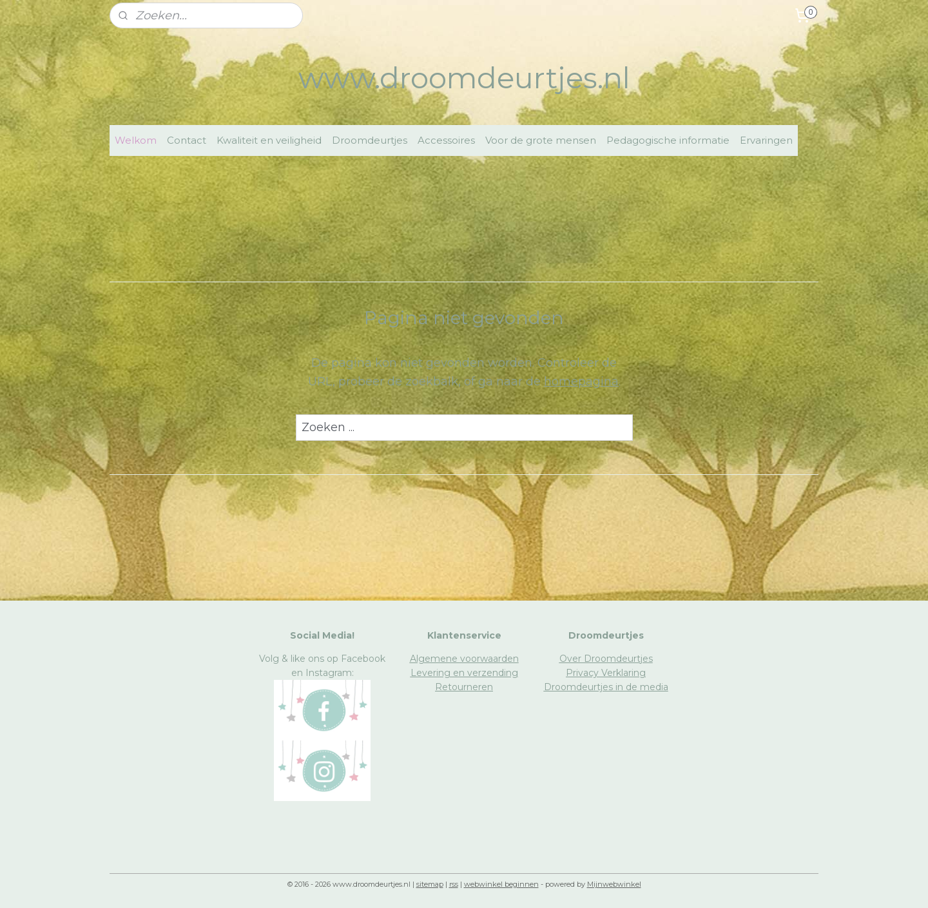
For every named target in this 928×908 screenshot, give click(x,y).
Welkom (136, 140)
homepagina (581, 381)
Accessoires (446, 140)
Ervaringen (766, 140)
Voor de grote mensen (540, 140)
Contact (186, 140)
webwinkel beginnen (501, 884)
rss (453, 884)
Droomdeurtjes (369, 140)
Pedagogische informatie (668, 140)
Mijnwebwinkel (614, 884)
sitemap (429, 884)
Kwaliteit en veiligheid (269, 140)
